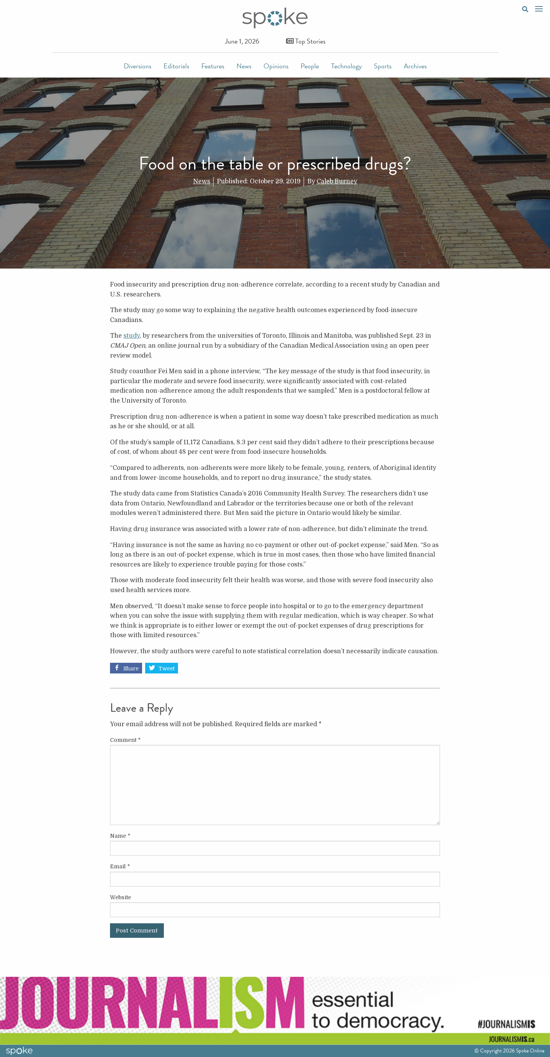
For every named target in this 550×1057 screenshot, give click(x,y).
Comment (125, 740)
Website (120, 897)
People (310, 66)
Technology (346, 66)
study (131, 335)
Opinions (276, 66)
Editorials (176, 66)
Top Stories (305, 41)
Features (212, 66)
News (243, 66)
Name (120, 836)
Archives (415, 66)
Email (120, 866)
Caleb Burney (337, 181)
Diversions (137, 66)
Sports (382, 66)
